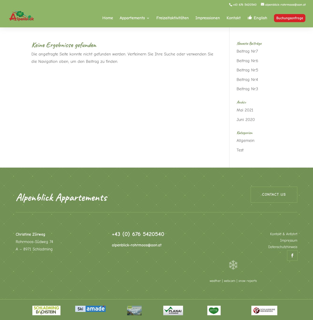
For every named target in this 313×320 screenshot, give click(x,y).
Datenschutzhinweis (282, 247)
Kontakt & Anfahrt (283, 234)
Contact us (274, 194)
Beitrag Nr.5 (247, 70)
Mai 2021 (245, 110)
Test (240, 150)
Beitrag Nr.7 (247, 51)
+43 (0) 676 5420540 (138, 233)
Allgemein (245, 140)
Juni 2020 (246, 119)
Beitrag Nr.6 (247, 60)
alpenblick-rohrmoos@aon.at (137, 245)
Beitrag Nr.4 (247, 79)
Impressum (288, 240)
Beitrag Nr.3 (247, 88)
